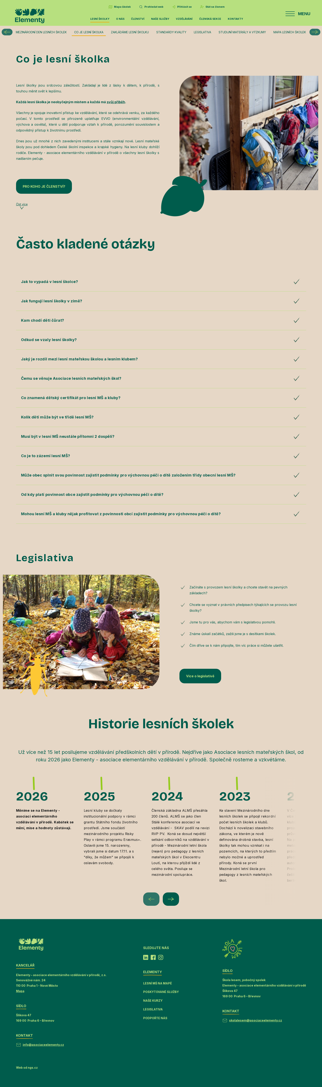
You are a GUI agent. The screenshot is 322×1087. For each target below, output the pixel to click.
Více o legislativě (200, 676)
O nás (120, 18)
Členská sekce (210, 18)
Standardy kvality (171, 32)
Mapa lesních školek (289, 32)
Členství (137, 18)
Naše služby (160, 18)
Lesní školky (99, 18)
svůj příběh (116, 102)
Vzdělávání (184, 18)
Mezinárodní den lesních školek (41, 32)
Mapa (20, 991)
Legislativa (202, 32)
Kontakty (235, 18)
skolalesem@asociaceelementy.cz (255, 1020)
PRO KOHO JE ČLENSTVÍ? (44, 186)
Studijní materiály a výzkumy (242, 32)
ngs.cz (33, 1067)
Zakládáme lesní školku (130, 32)
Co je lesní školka (88, 32)
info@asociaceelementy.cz (43, 1044)
